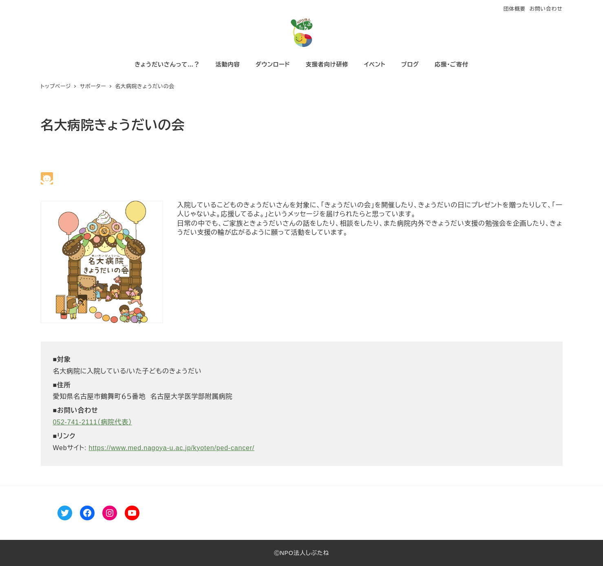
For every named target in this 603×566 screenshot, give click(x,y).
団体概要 (515, 9)
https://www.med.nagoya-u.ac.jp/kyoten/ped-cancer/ (172, 447)
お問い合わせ (546, 9)
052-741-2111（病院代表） (92, 422)
